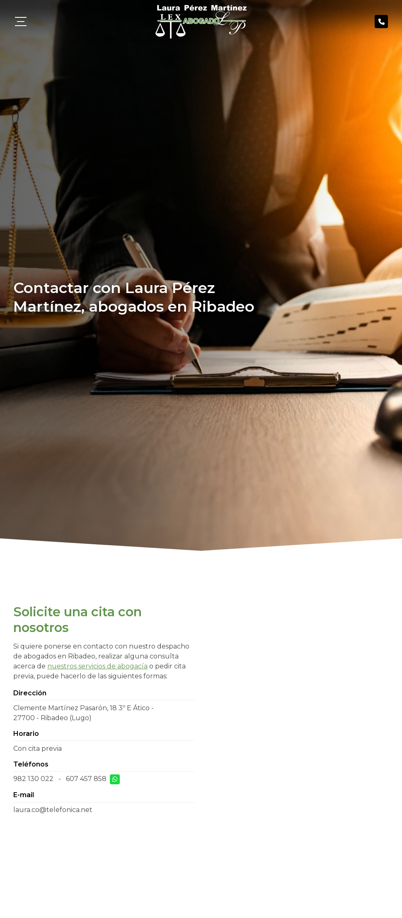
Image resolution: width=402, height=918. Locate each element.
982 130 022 (33, 779)
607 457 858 (86, 779)
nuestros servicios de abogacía (97, 666)
